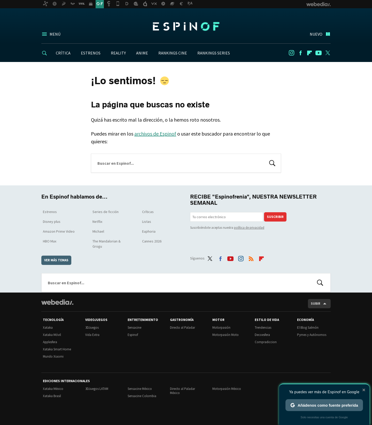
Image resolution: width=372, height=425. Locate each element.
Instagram (291, 53)
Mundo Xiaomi (53, 356)
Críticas (148, 211)
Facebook (300, 53)
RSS (251, 257)
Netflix (97, 221)
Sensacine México (140, 389)
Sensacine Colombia (142, 396)
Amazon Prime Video (59, 231)
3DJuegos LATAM (96, 389)
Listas (146, 221)
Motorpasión (221, 327)
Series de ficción (105, 211)
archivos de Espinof (155, 133)
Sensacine (134, 327)
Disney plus (51, 221)
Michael (98, 231)
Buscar (272, 163)
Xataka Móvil (52, 335)
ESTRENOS (90, 53)
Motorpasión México (226, 389)
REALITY (118, 53)
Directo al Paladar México (182, 391)
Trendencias (263, 327)
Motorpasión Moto (225, 335)
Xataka (48, 327)
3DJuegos (92, 327)
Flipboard (309, 53)
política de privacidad (249, 227)
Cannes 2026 (151, 241)
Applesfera (50, 342)
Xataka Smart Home (57, 349)
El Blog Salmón (308, 327)
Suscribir (275, 217)
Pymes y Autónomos (311, 335)
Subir (315, 303)
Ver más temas (56, 260)
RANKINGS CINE (172, 53)
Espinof (186, 26)
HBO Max (49, 241)
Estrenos (50, 211)
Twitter (327, 53)
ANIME (142, 53)
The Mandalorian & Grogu (106, 244)
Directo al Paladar (182, 327)
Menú (55, 34)
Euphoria (149, 231)
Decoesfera (262, 335)
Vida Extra (92, 335)
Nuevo (316, 34)
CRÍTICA (63, 53)
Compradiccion (266, 342)
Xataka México (53, 389)
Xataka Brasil (52, 396)
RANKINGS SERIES (213, 53)
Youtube (318, 53)
